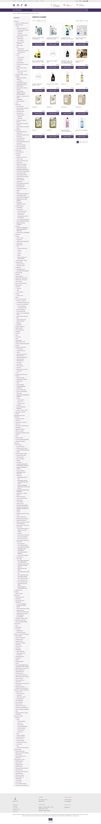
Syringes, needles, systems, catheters (22, 75)
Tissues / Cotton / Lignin (22, 410)
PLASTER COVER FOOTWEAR (22, 439)
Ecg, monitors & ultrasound (21, 675)
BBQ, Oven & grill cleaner (52, 84)
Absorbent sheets (20, 111)
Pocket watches (20, 106)
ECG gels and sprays (20, 326)
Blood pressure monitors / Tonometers (22, 370)
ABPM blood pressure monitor (22, 676)
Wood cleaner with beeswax (80, 61)
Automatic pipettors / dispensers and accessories (22, 687)
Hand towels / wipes (21, 697)
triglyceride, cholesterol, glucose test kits (22, 355)
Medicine (17, 21)
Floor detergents (19, 702)
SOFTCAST (19, 405)
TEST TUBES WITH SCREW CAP (23, 572)
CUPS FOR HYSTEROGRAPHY (23, 171)
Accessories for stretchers (22, 304)
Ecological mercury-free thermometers (23, 217)
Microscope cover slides (22, 448)
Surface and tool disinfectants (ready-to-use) (23, 611)
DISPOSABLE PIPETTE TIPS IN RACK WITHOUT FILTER (23, 482)
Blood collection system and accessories (23, 526)
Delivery (25, 1)
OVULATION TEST (20, 186)
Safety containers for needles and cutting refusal (23, 522)
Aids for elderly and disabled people (23, 127)
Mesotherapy (18, 627)
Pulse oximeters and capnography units (20, 670)
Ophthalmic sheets (21, 265)
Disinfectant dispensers (21, 620)
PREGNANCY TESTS (21, 204)
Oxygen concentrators (20, 637)
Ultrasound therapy (20, 775)
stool (18, 26)
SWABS (18, 460)
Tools (17, 103)
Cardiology (18, 234)
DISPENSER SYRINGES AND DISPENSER (23, 490)
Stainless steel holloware (21, 283)
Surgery (17, 236)
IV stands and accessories (22, 64)
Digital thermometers (22, 211)
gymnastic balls (19, 769)
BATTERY (18, 333)
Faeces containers (21, 470)
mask (17, 338)
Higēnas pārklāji (19, 328)
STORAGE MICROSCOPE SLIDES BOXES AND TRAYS (22, 465)
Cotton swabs (20, 159)
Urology (17, 293)
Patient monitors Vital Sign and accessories (22, 684)
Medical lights (19, 285)
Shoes (18, 733)
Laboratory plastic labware (21, 453)
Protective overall (20, 740)
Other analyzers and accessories (21, 654)
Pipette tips (19, 475)
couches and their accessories (20, 43)
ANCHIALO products (21, 632)
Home (14, 13)
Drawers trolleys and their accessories (23, 30)
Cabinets (18, 66)
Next (87, 142)
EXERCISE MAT (19, 766)
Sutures (19, 253)
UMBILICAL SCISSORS (21, 164)
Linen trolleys (20, 40)
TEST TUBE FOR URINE (23, 545)
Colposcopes (19, 181)
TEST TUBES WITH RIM (23, 578)
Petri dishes (19, 462)
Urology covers (20, 295)
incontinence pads (21, 115)
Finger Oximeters (19, 678)
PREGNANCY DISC (21, 185)
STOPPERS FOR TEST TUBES (22, 584)
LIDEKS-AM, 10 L (64, 107)
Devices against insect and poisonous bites (22, 109)
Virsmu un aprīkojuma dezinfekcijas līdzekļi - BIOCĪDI (21, 605)
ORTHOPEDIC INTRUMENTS (23, 271)
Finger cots (20, 723)
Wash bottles (19, 500)
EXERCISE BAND (19, 761)
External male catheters (23, 555)
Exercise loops (19, 762)
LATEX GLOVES (21, 730)
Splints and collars (20, 431)
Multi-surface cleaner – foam (52, 61)
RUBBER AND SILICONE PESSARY (22, 200)
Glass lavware (19, 444)
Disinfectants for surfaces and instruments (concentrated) (22, 615)
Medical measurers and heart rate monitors (22, 753)
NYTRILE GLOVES (21, 728)
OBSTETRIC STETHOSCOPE (23, 197)
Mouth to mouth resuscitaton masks (23, 314)
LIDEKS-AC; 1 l (35, 107)
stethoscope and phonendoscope (20, 360)
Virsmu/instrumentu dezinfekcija (20, 601)
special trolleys (20, 36)
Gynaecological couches (22, 174)
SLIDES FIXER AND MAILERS (23, 450)
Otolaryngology (19, 272)
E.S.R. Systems (20, 557)
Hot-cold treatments (21, 311)
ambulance (18, 331)
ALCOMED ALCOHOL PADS (21, 618)
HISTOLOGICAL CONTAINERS (23, 232)
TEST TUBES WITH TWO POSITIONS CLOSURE (23, 575)
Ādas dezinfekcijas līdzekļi (21, 621)
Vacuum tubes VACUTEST (23, 535)
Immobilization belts (22, 307)
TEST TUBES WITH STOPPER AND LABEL (22, 587)
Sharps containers (21, 101)
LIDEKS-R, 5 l (78, 84)
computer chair (21, 57)
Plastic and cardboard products (21, 121)
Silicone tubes (19, 646)
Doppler (18, 190)
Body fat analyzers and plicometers (21, 757)
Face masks (19, 744)
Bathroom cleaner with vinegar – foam (81, 38)
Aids (17, 436)
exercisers (18, 424)
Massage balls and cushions (22, 768)
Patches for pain (21, 403)
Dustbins (17, 345)
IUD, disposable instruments (23, 183)
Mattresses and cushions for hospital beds (23, 51)
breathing (19, 322)
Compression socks (20, 418)
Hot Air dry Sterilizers (21, 146)
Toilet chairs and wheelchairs (22, 425)
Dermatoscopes (20, 152)
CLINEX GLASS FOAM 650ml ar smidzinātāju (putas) (53, 38)
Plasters (18, 398)
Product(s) (81, 5)
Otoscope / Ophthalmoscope (22, 23)
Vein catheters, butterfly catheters (22, 88)
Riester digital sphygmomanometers (20, 341)
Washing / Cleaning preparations (24, 13)
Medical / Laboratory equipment (22, 634)
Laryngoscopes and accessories (20, 657)
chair (18, 55)
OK (50, 819)
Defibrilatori (19, 324)
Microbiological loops (21, 455)
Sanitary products (20, 693)
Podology (18, 274)
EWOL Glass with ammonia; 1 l (82, 131)
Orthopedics (18, 267)
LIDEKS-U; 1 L (34, 130)
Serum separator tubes (23, 581)
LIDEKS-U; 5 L (49, 130)
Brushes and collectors (22, 157)
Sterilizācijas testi (20, 140)
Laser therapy (18, 782)
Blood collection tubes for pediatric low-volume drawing (23, 530)
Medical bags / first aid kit (21, 279)
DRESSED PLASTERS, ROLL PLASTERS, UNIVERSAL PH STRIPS (23, 509)
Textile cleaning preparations (22, 707)
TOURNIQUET (19, 99)
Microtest (20, 533)
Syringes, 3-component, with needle (23, 97)
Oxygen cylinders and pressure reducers (21, 320)
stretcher (19, 53)
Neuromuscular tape (21, 389)
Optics (17, 297)
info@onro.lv (69, 5)
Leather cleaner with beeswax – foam (37, 85)
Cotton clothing (20, 738)
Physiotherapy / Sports (20, 759)
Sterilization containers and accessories (23, 135)
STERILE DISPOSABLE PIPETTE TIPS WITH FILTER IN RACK (24, 487)
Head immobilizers (22, 306)
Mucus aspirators (20, 458)
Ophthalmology (19, 262)
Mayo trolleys (20, 38)
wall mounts (20, 73)
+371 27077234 (56, 5)
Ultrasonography (19, 276)
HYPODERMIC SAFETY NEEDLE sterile (22, 85)
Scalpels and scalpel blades (23, 241)
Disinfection (17, 595)
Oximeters (19, 367)
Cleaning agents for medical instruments (22, 713)
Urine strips (19, 362)
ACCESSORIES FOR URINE (23, 547)
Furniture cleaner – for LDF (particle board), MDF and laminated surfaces (66, 62)
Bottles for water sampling (22, 518)
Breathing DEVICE (19, 661)
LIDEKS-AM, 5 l (78, 107)
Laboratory (17, 443)
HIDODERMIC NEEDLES (22, 83)
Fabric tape (19, 393)
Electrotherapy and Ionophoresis (20, 777)
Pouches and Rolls (21, 138)
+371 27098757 (56, 6)
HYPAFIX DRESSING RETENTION (21, 387)
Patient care (18, 104)
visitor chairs (20, 59)
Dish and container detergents (22, 709)
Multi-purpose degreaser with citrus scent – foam (38, 61)
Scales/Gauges (18, 749)
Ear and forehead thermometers (21, 213)
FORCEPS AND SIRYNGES (22, 505)
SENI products (20, 630)
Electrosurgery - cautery (22, 260)
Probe (18, 192)
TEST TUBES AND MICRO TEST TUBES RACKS (23, 561)
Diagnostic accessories (21, 347)
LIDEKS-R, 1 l (63, 84)
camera (17, 663)
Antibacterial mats (20, 597)
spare (17, 335)
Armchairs (20, 60)
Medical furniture (19, 24)
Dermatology (18, 150)
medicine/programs (20, 329)
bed (17, 47)
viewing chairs (20, 45)
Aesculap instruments (22, 248)
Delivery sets (19, 162)
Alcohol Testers (20, 365)
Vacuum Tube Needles (22, 536)
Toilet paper (19, 695)
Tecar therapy (19, 780)
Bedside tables (21, 48)
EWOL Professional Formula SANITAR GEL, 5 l (66, 131)
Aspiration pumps (19, 673)
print (18, 372)
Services (37, 1)
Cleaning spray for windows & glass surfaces (67, 38)
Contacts (42, 1)
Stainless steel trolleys (22, 35)
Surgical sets (19, 239)
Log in (76, 1)
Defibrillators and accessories (22, 668)
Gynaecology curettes (21, 173)
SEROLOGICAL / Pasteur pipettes (22, 494)
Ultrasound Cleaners (21, 145)
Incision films (19, 243)
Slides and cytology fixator (22, 160)
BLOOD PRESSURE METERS (23, 221)
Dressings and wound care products (21, 375)
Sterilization (18, 130)
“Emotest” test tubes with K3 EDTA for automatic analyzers (23, 565)
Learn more (50, 822)
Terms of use (31, 1)
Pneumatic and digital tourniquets (20, 643)
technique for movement (21, 422)
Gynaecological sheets (21, 188)
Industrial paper (20, 698)
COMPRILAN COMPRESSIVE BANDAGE (23, 395)
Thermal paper (19, 281)
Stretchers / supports (21, 300)
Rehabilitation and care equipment (20, 416)
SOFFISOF (20, 116)
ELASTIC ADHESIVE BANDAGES (21, 407)
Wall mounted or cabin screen (21, 68)
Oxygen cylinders (19, 641)
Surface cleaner (19, 704)
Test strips (19, 288)
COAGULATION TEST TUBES (22, 569)
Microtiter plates (20, 457)
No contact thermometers (23, 219)
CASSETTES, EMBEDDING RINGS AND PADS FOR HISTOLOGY (22, 229)
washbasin (20, 33)
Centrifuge (18, 648)
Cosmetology (17, 623)
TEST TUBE (19, 558)
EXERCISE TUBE (19, 764)
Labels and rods (20, 503)
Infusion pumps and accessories (20, 681)
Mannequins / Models (20, 412)
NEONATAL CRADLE (20, 429)
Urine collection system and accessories (23, 541)
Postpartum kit (20, 113)
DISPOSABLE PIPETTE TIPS (22, 478)
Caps (18, 745)
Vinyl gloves (20, 731)
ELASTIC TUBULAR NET (22, 391)
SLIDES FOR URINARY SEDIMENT (22, 552)
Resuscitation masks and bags (22, 317)
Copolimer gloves (21, 721)
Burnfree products (20, 377)
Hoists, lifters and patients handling (22, 124)
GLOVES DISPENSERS (22, 726)
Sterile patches (21, 400)
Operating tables (20, 62)
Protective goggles (21, 735)
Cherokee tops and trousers (23, 747)
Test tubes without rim (22, 580)
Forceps (19, 251)
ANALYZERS (18, 649)
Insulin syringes (20, 91)
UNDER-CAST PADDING (22, 379)
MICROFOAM (19, 244)
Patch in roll (20, 401)
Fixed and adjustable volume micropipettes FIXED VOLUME (22, 665)
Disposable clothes (21, 737)
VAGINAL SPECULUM (21, 516)
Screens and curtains (22, 71)
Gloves (18, 719)
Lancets (18, 352)
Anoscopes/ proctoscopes (22, 176)
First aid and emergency (21, 299)
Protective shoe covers (22, 742)
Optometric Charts (21, 264)
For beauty (18, 628)
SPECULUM (19, 202)
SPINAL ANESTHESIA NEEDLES (21, 78)
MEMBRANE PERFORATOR (22, 169)
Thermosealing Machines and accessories (23, 142)
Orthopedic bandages (20, 441)
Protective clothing (19, 716)
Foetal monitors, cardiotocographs (20, 179)
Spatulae (18, 155)
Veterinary (18, 286)
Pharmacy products (21, 496)
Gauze (18, 383)
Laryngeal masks (19, 639)
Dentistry (17, 591)
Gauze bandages (20, 384)
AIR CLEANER (19, 635)
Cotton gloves (21, 724)
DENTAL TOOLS (19, 593)
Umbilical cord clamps (21, 166)
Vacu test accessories (22, 538)
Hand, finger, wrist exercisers (22, 771)
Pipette (18, 451)
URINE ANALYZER (20, 651)
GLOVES (18, 511)
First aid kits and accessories (23, 302)
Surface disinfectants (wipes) (23, 608)
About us (15, 1)
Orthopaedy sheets (21, 269)
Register (80, 1)
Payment (20, 1)
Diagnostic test (19, 590)
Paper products (19, 691)
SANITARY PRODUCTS (21, 520)
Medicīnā (18, 717)
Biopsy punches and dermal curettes (22, 258)
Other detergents (19, 700)
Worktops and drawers (21, 28)
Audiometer (18, 336)
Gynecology (18, 153)
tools (17, 625)
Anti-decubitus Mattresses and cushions (22, 433)
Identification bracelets (22, 167)
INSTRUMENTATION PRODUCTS (21, 473)
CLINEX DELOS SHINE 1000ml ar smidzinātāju (38, 38)
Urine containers (21, 543)
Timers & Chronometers (22, 498)
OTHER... (17, 413)
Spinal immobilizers (21, 309)
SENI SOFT (20, 118)
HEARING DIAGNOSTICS (22, 357)
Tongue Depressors (21, 350)
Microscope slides (21, 446)
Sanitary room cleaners (21, 705)
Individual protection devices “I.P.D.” (23, 514)
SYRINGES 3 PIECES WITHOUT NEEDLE (21, 93)
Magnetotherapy (19, 773)
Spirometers (19, 364)
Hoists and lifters (19, 437)
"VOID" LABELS (20, 501)
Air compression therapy (21, 783)
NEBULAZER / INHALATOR (21, 278)
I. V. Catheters (20, 81)
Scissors (19, 250)
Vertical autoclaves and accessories (22, 132)
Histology (18, 226)
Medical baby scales (20, 751)
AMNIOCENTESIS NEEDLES (23, 193)
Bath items (18, 420)
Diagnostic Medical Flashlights (21, 223)
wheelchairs (18, 427)
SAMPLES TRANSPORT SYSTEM (22, 468)
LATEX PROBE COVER (21, 195)
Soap (17, 711)
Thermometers (20, 209)
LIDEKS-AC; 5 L (49, 107)
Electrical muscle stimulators (22, 785)
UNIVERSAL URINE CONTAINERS (22, 549)
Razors (19, 255)
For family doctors (20, 205)
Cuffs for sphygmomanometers (22, 343)
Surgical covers (20, 237)
